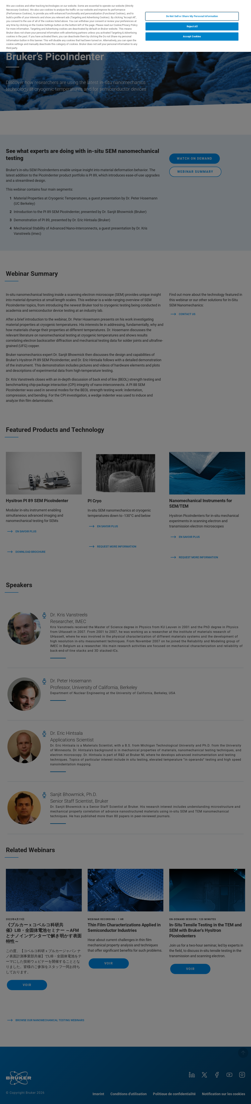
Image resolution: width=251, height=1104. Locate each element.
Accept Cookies (192, 36)
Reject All (192, 26)
